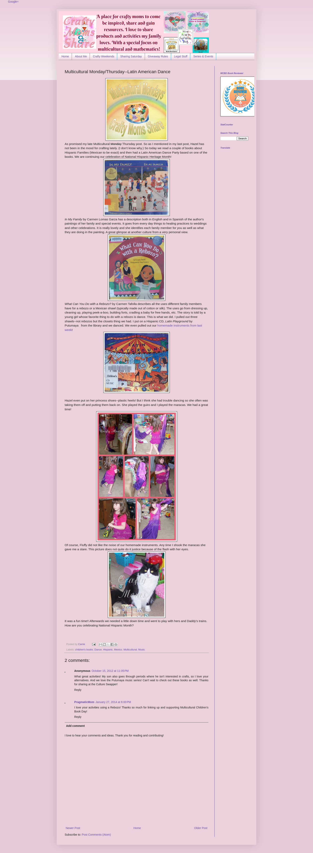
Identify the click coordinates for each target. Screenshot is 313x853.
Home (65, 56)
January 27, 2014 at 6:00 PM (113, 702)
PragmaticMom (84, 702)
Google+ (13, 1)
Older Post (200, 828)
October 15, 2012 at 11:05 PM (110, 670)
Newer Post (73, 828)
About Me (81, 56)
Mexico (118, 649)
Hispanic (108, 649)
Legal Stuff (180, 56)
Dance (98, 649)
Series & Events (203, 56)
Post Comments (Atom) (96, 834)
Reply (77, 689)
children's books (84, 649)
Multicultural (130, 649)
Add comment (75, 725)
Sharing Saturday (131, 56)
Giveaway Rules (158, 56)
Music (141, 649)
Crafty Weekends (103, 56)
